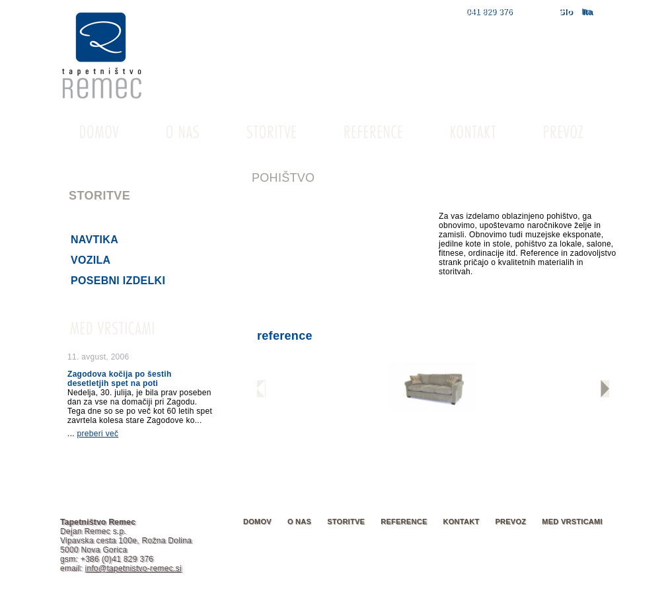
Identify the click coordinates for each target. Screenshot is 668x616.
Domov (257, 521)
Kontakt (461, 521)
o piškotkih (342, 605)
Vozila (90, 260)
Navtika (94, 239)
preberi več (98, 433)
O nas (299, 521)
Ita (586, 12)
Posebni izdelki (118, 280)
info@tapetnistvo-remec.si (133, 568)
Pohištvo (99, 219)
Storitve (346, 521)
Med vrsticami (572, 521)
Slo (565, 12)
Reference (404, 521)
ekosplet (592, 605)
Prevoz (510, 521)
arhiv (193, 446)
